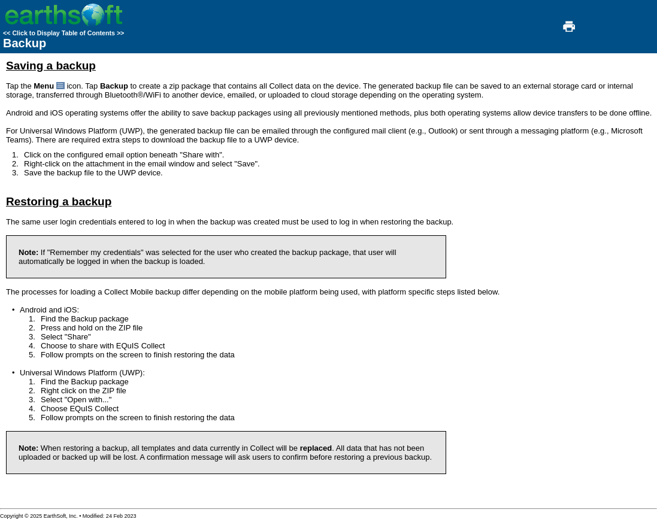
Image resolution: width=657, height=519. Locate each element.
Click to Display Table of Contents (63, 33)
